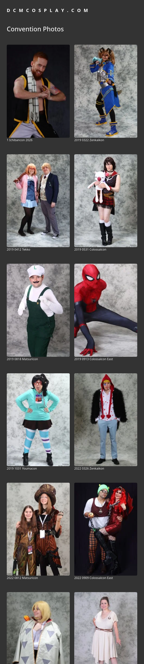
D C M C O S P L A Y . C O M (48, 10)
